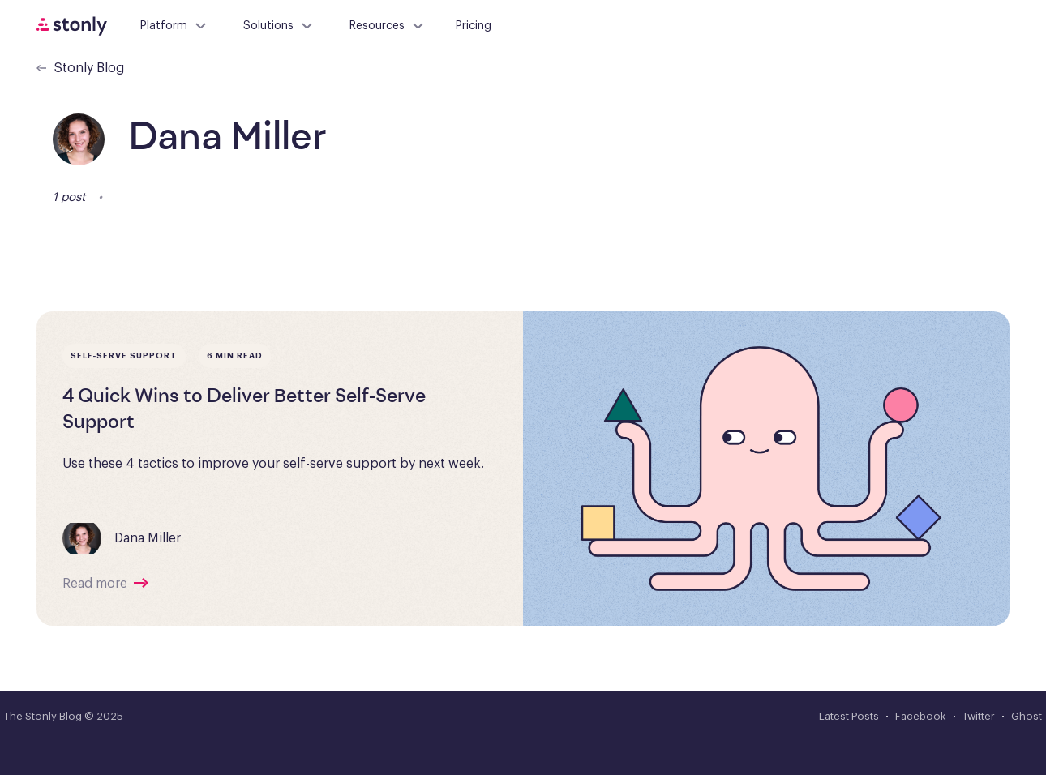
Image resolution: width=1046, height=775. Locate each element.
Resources (387, 25)
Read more (94, 583)
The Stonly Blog (43, 716)
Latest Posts (849, 716)
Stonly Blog (80, 68)
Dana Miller (147, 538)
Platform (174, 25)
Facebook (920, 716)
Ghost (1026, 716)
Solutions (278, 25)
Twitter (978, 716)
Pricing (473, 26)
